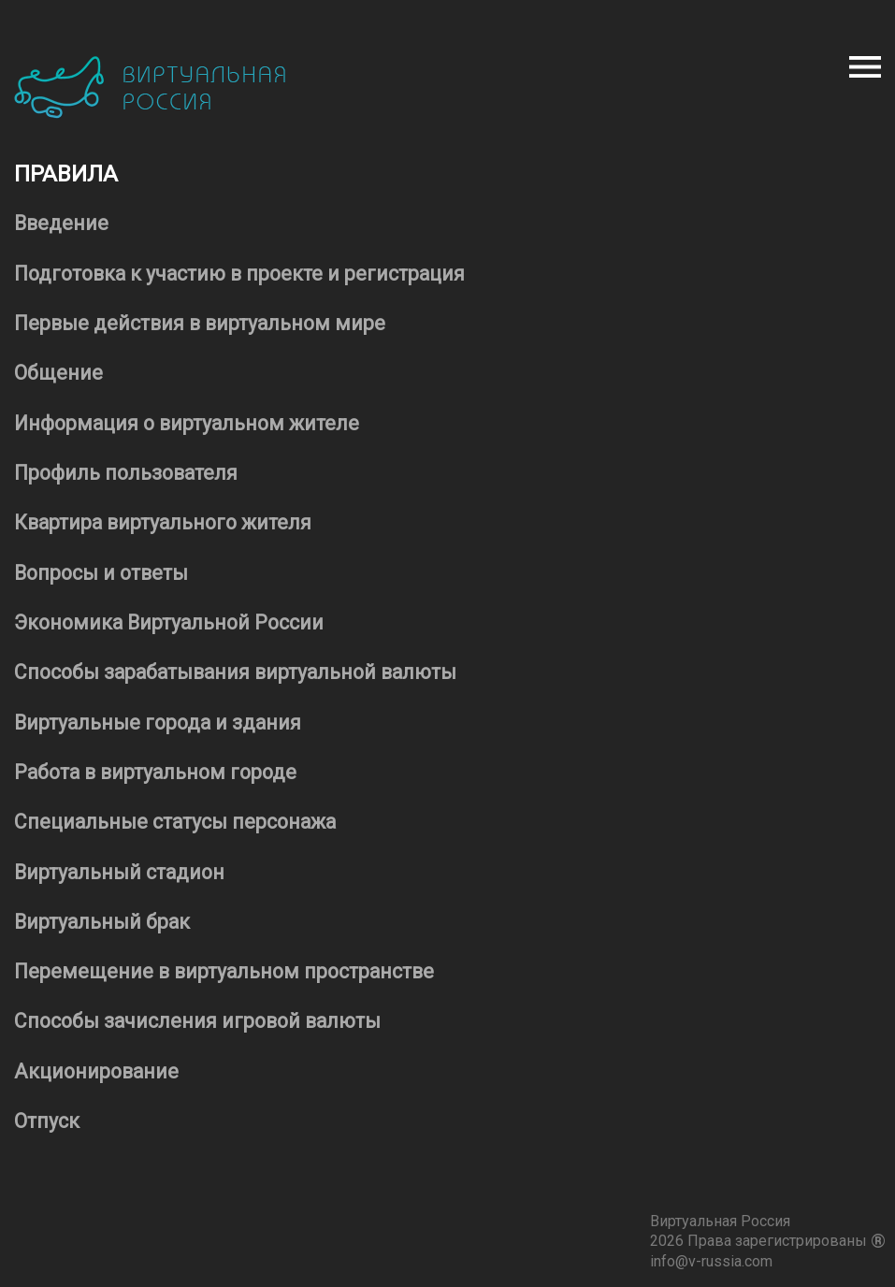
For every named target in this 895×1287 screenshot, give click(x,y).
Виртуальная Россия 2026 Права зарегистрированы (768, 1230)
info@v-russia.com (711, 1261)
